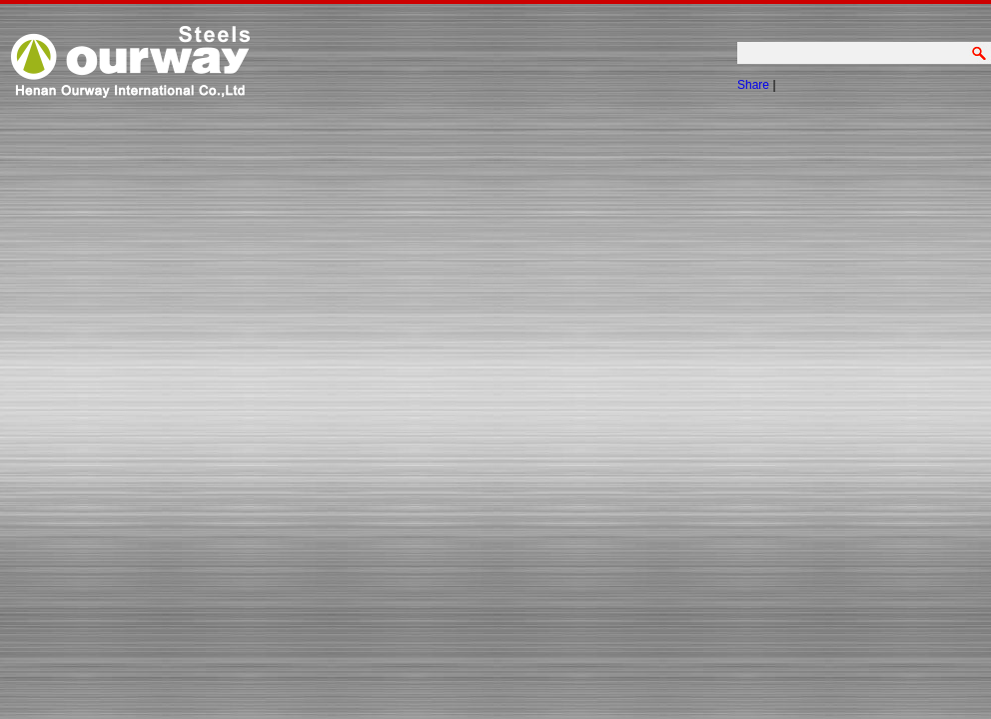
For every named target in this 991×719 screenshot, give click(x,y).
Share (753, 85)
